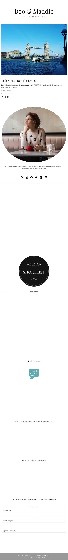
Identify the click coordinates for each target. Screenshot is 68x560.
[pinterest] (41, 177)
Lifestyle (5, 77)
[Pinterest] (18, 310)
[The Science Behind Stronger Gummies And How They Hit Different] (34, 482)
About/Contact (43, 555)
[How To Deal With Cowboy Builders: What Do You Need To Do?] (34, 404)
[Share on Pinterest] (8, 97)
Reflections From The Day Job (19, 81)
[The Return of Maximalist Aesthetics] (34, 443)
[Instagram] (18, 202)
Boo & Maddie (34, 11)
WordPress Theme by (34, 557)
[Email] (46, 177)
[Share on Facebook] (2, 97)
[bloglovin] (36, 177)
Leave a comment (7, 93)
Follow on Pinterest (34, 361)
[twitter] (22, 177)
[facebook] (31, 177)
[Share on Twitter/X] (5, 97)
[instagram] (27, 177)
